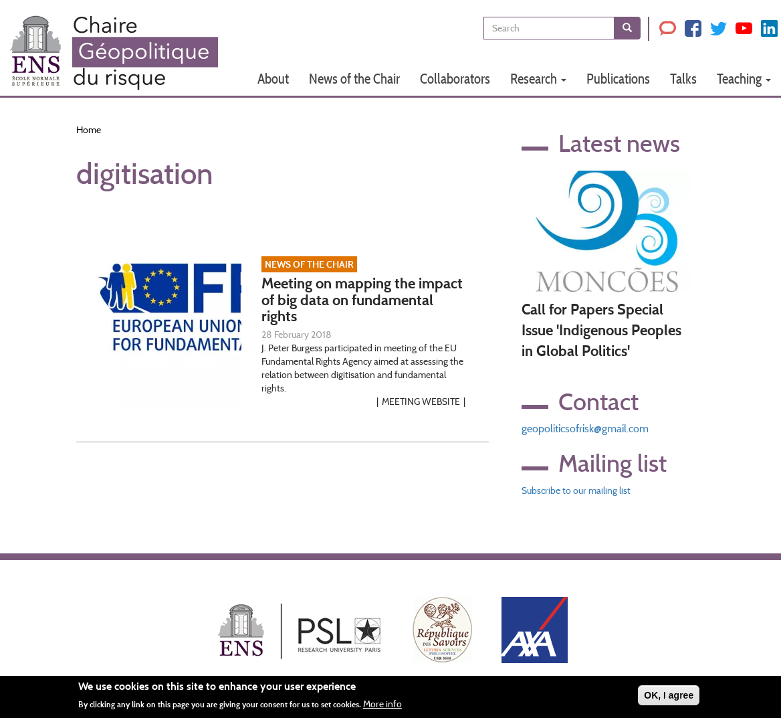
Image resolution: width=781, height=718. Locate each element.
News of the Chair (354, 78)
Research (538, 78)
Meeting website (421, 401)
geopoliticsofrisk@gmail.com (585, 428)
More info (382, 707)
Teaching (744, 78)
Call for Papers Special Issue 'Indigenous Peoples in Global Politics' (601, 330)
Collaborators (455, 78)
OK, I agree (668, 697)
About (273, 78)
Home (88, 130)
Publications (618, 78)
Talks (683, 78)
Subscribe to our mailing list (576, 490)
